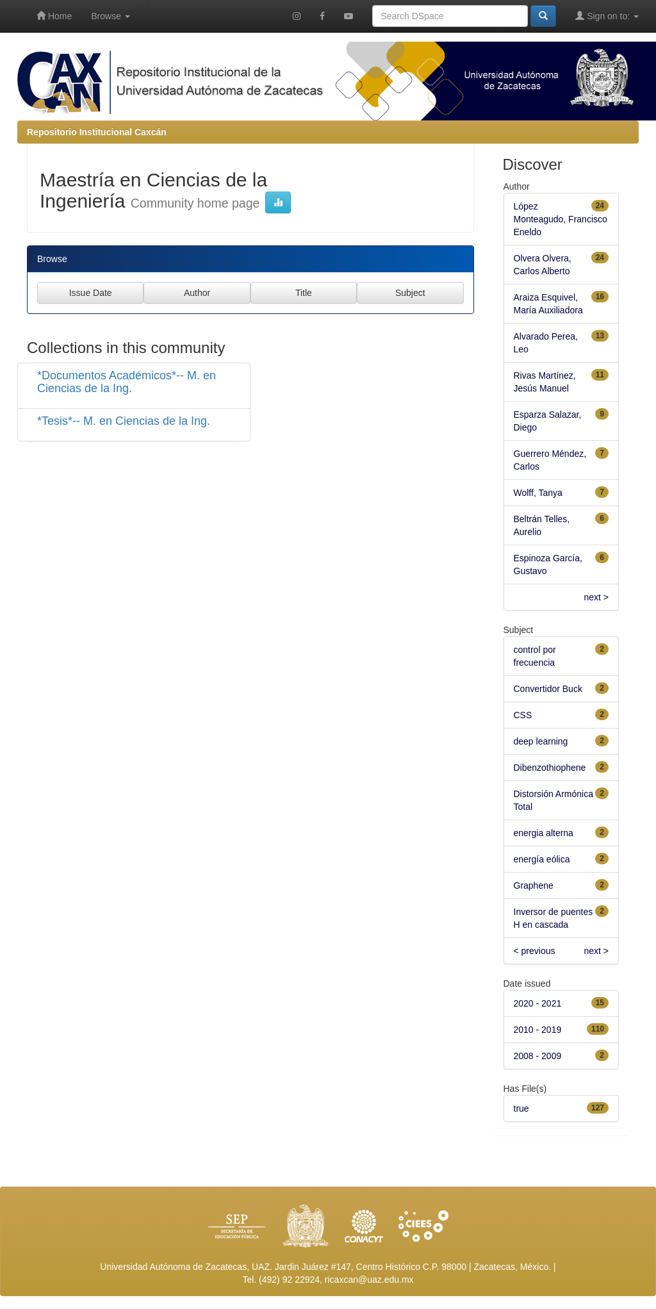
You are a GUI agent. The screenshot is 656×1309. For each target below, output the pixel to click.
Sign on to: (607, 15)
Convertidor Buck (548, 689)
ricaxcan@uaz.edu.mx (369, 1279)
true (521, 1108)
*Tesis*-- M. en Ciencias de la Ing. (123, 421)
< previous (534, 951)
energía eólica (542, 859)
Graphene (534, 885)
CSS (523, 715)
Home (54, 15)
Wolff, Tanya (538, 493)
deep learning (541, 741)
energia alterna (543, 833)
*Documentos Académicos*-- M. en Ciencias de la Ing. (126, 382)
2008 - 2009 (538, 1056)
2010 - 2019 (538, 1030)
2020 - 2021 (538, 1003)
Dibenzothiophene (550, 767)
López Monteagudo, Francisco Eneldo (560, 219)
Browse (110, 16)
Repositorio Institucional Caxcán (97, 132)
